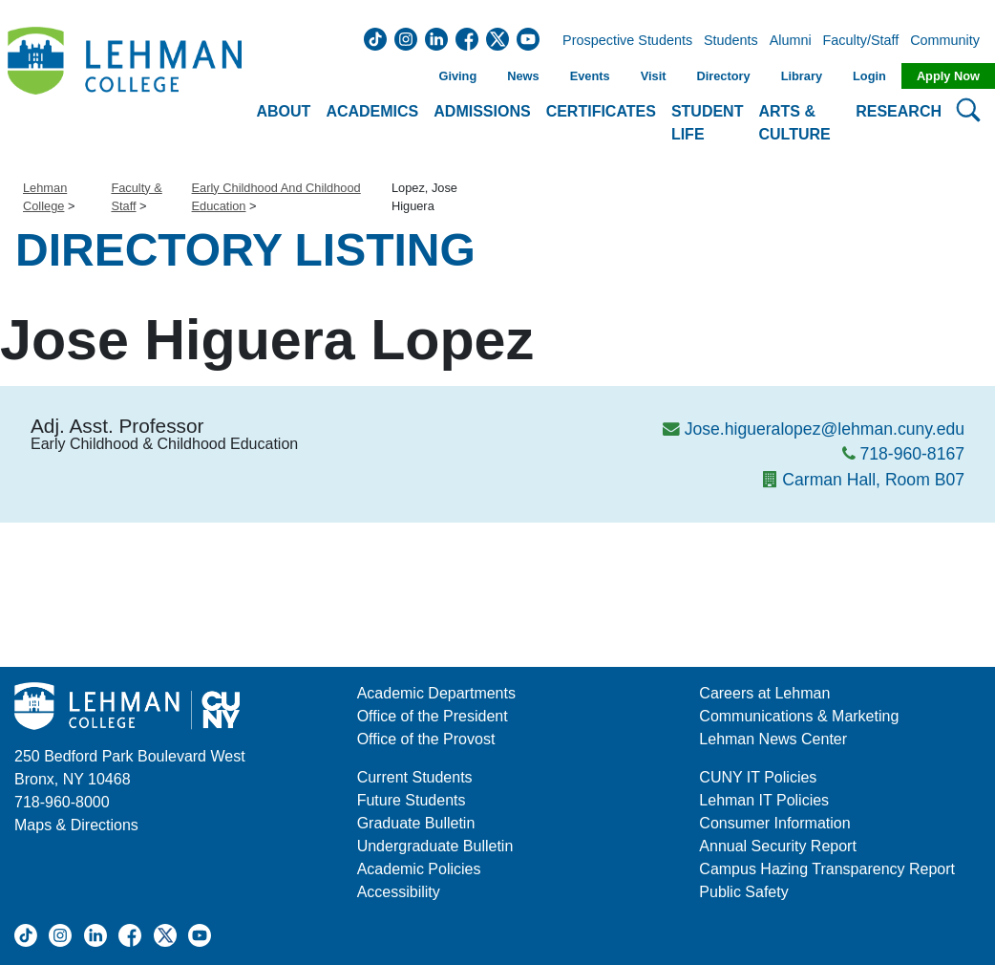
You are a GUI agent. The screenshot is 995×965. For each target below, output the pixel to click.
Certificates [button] (601, 111)
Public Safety (743, 892)
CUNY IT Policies (757, 777)
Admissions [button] (482, 111)
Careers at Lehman (764, 693)
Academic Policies (419, 869)
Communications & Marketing (799, 716)
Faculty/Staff (861, 41)
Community (950, 41)
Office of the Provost (426, 739)
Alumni (790, 41)
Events (590, 76)
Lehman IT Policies (764, 800)
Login (869, 76)
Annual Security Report (778, 846)
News (523, 76)
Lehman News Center (773, 739)
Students (731, 41)
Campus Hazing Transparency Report (827, 869)
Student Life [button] (707, 122)
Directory (723, 76)
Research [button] (899, 111)
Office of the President (432, 716)
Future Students (411, 800)
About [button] (284, 111)
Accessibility (398, 892)
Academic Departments (436, 693)
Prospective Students (621, 41)
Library (801, 76)
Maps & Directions (76, 825)
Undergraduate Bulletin (435, 846)
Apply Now (948, 76)
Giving (457, 76)
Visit (654, 76)
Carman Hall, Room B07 (873, 479)
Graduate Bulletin (416, 823)
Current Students (415, 777)
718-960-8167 (911, 453)
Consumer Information (774, 823)
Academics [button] (372, 111)
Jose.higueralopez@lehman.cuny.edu (824, 429)
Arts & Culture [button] (794, 122)
